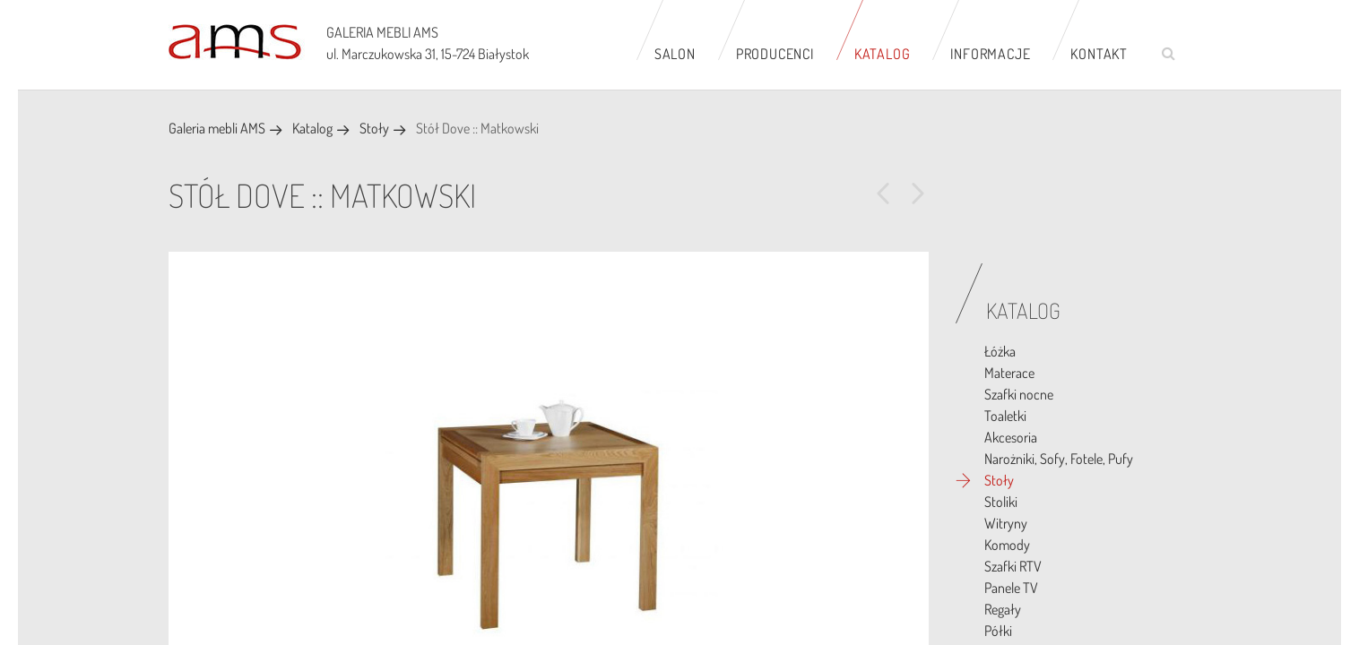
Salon (675, 54)
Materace (1009, 373)
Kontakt (1099, 54)
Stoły (374, 128)
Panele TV (1011, 588)
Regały (1002, 609)
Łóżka (1000, 351)
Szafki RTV (1013, 566)
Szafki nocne (1018, 394)
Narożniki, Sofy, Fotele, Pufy (1058, 459)
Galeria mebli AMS (217, 128)
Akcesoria (1010, 437)
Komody (1007, 545)
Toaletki (1005, 416)
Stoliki (1000, 502)
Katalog (882, 54)
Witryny (1005, 523)
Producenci (775, 54)
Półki (998, 631)
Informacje (990, 54)
